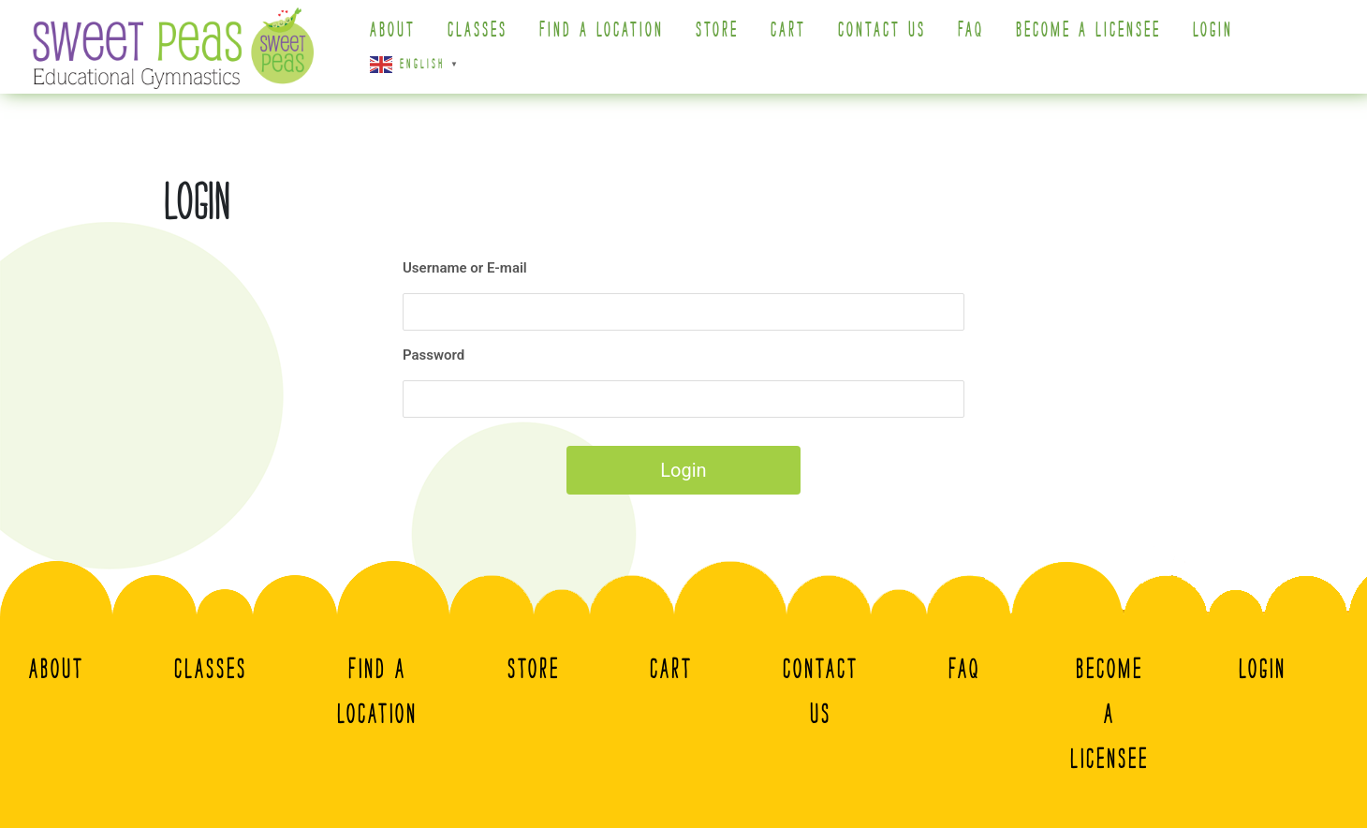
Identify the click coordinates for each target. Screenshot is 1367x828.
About (393, 30)
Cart (788, 30)
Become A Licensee (1088, 30)
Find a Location (601, 30)
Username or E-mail (465, 267)
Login (1213, 30)
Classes (477, 30)
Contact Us (882, 30)
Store (717, 30)
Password (433, 355)
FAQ (971, 30)
